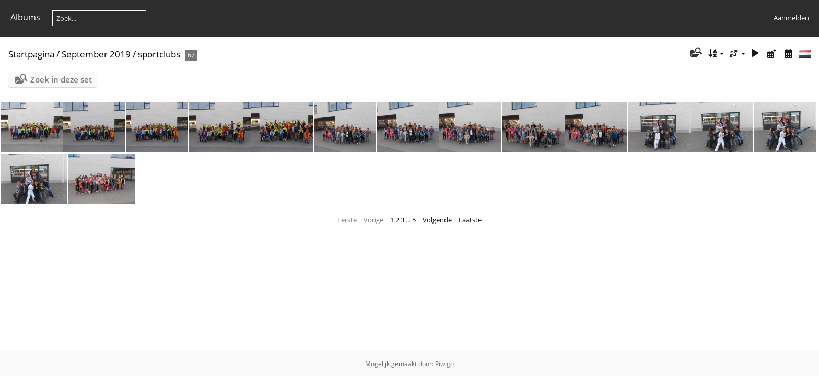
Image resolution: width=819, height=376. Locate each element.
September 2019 (96, 54)
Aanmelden (791, 17)
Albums (25, 17)
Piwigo (444, 363)
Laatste (470, 220)
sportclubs (159, 54)
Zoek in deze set (61, 79)
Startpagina (31, 54)
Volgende (437, 220)
